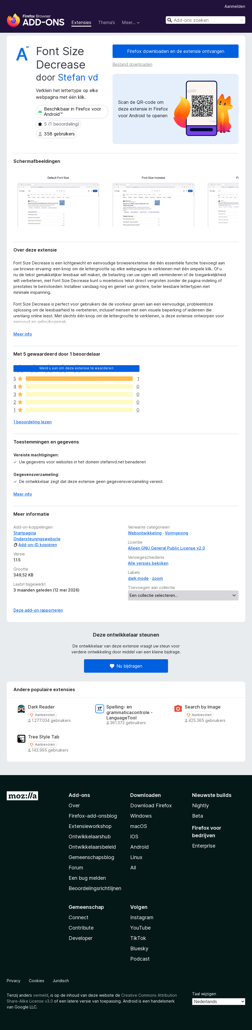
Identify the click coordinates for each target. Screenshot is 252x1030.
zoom (157, 578)
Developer (80, 938)
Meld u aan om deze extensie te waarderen (76, 368)
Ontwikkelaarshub (90, 836)
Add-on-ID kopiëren (35, 544)
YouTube (140, 928)
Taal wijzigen (204, 993)
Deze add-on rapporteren (38, 610)
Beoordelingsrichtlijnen (95, 888)
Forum (76, 868)
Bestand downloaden (132, 64)
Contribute (81, 928)
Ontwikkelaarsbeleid (92, 847)
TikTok (138, 938)
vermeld (40, 995)
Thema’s (106, 22)
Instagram (141, 917)
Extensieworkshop (90, 826)
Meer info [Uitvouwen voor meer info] (22, 334)
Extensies (81, 22)
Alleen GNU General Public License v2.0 (166, 548)
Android (139, 847)
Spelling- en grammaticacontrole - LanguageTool (129, 712)
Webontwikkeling (145, 533)
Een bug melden (87, 878)
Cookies (36, 980)
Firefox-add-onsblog (93, 816)
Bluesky (139, 948)
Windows (141, 816)
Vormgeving (176, 533)
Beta (197, 816)
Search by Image (203, 707)
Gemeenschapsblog (91, 857)
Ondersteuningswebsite (36, 538)
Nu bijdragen (126, 666)
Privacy (13, 980)
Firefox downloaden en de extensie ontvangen (175, 51)
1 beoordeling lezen (32, 421)
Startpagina (24, 533)
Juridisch (61, 980)
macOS (138, 826)
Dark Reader (41, 707)
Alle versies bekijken (148, 563)
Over (74, 805)
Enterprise (203, 846)
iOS (134, 836)
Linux (136, 857)
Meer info (22, 494)
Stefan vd (78, 77)
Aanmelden (235, 6)
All (133, 868)
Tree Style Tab (43, 737)
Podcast (140, 959)
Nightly (200, 805)
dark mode (138, 578)
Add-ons (79, 795)
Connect (78, 917)
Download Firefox (151, 805)
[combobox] (205, 20)
